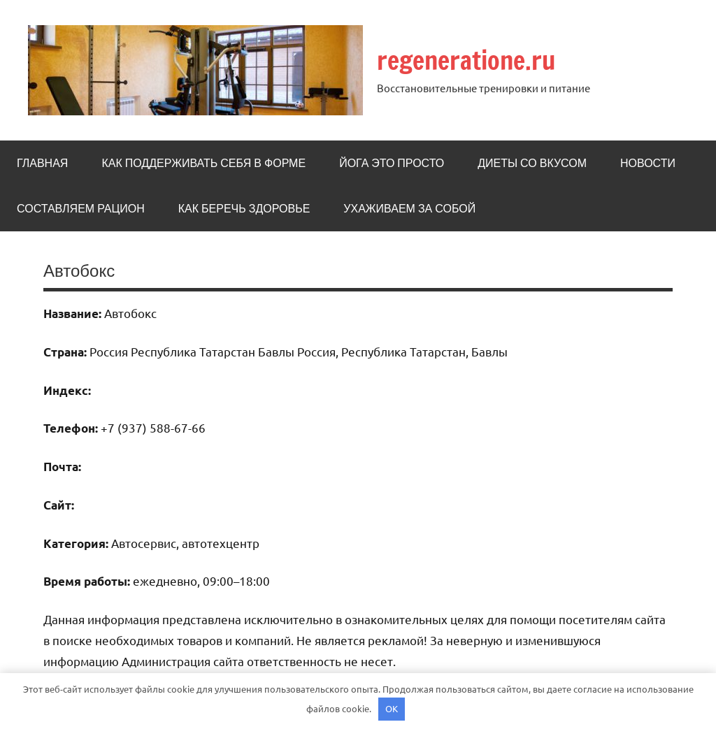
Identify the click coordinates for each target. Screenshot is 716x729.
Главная (42, 163)
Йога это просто (391, 163)
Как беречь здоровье (244, 208)
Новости (647, 163)
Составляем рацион (81, 208)
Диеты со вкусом (532, 163)
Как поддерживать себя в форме (203, 163)
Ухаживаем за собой (409, 208)
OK (391, 708)
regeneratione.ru (466, 60)
